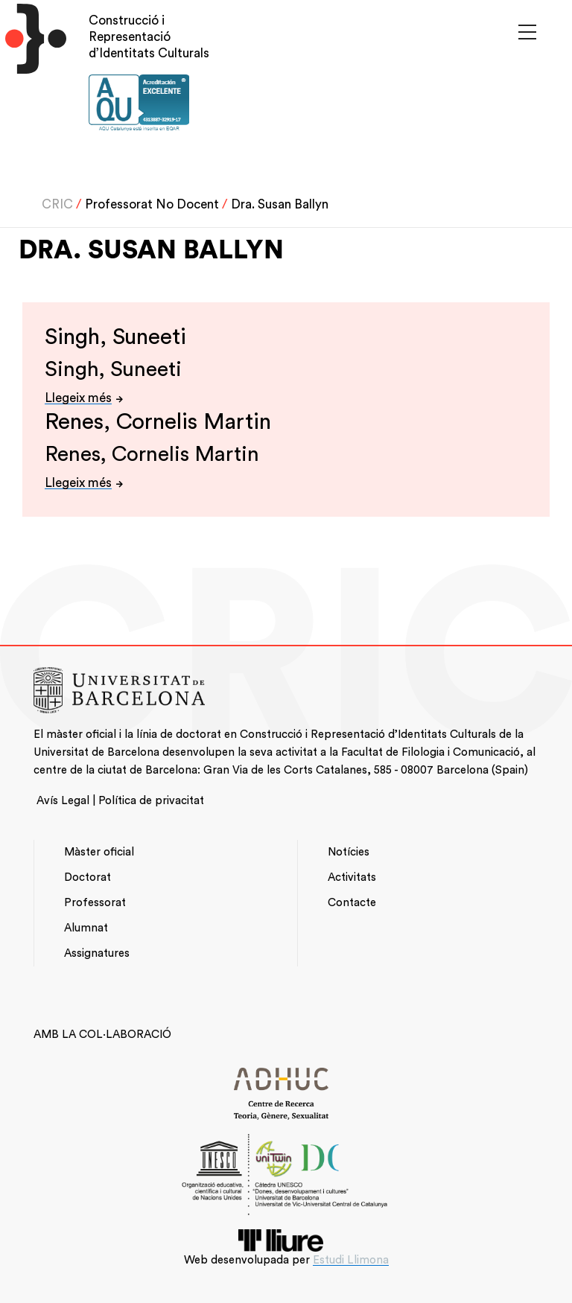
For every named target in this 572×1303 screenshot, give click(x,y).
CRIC (57, 204)
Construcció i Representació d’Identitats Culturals (149, 37)
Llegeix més (78, 398)
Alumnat (86, 928)
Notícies (348, 852)
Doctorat (87, 877)
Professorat (95, 902)
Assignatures (97, 953)
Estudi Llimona (351, 1260)
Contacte (352, 902)
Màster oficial (99, 852)
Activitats (352, 877)
